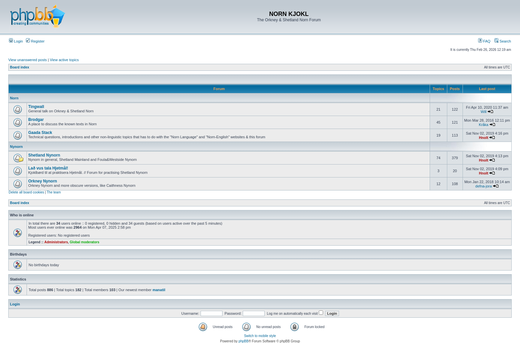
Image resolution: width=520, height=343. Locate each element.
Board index (19, 67)
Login (16, 41)
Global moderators (84, 242)
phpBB (243, 341)
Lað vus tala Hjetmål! (48, 168)
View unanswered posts (27, 60)
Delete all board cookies (26, 192)
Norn (14, 98)
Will (484, 112)
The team (54, 192)
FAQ (484, 41)
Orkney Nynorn (42, 181)
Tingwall (36, 106)
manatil (158, 290)
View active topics (64, 60)
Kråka (483, 125)
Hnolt (483, 138)
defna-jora (484, 186)
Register (35, 41)
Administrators (56, 242)
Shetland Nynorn (44, 155)
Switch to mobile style (260, 336)
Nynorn (16, 147)
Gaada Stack (40, 132)
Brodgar (36, 119)
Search (502, 41)
